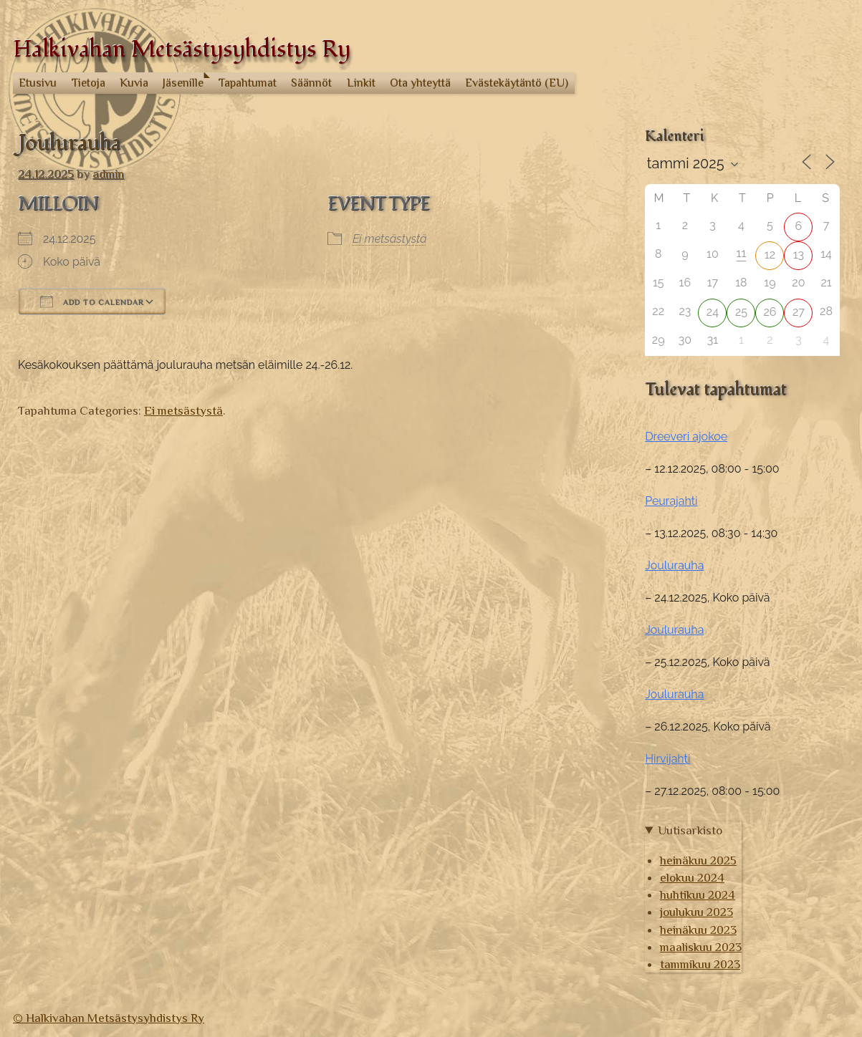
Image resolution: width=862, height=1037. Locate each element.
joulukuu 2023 (696, 912)
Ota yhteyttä (420, 83)
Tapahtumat (248, 83)
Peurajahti (671, 501)
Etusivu (38, 83)
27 (798, 312)
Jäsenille (183, 83)
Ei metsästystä (390, 239)
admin (108, 173)
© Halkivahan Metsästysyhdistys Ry (108, 1018)
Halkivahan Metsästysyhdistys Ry (181, 49)
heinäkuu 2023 (698, 929)
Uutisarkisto (690, 830)
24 (713, 312)
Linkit (361, 83)
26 (769, 312)
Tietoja (88, 83)
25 (741, 312)
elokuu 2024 (692, 877)
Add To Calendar (92, 301)
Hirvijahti (667, 759)
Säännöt (311, 83)
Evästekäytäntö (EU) (516, 83)
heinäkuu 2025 (698, 860)
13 (798, 254)
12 (770, 254)
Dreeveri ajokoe (686, 436)
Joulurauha (674, 565)
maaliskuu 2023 (701, 947)
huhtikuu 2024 (697, 894)
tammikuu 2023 (700, 964)
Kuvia (134, 83)
